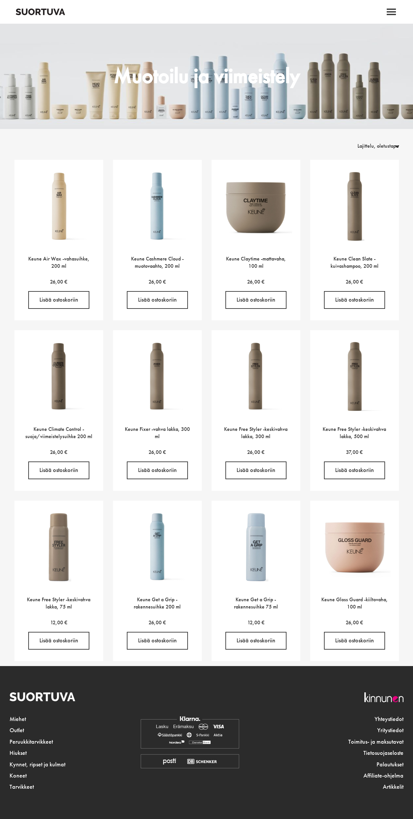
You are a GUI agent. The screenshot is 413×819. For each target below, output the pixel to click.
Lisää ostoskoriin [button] (58, 299)
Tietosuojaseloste (383, 753)
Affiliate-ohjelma (383, 775)
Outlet (17, 730)
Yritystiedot (390, 730)
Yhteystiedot (389, 719)
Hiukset (18, 753)
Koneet (18, 775)
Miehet (18, 719)
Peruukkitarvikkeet (31, 741)
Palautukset (390, 764)
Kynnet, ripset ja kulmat (37, 764)
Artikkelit (393, 786)
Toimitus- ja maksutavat (375, 741)
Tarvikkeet (22, 786)
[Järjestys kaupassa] (370, 145)
